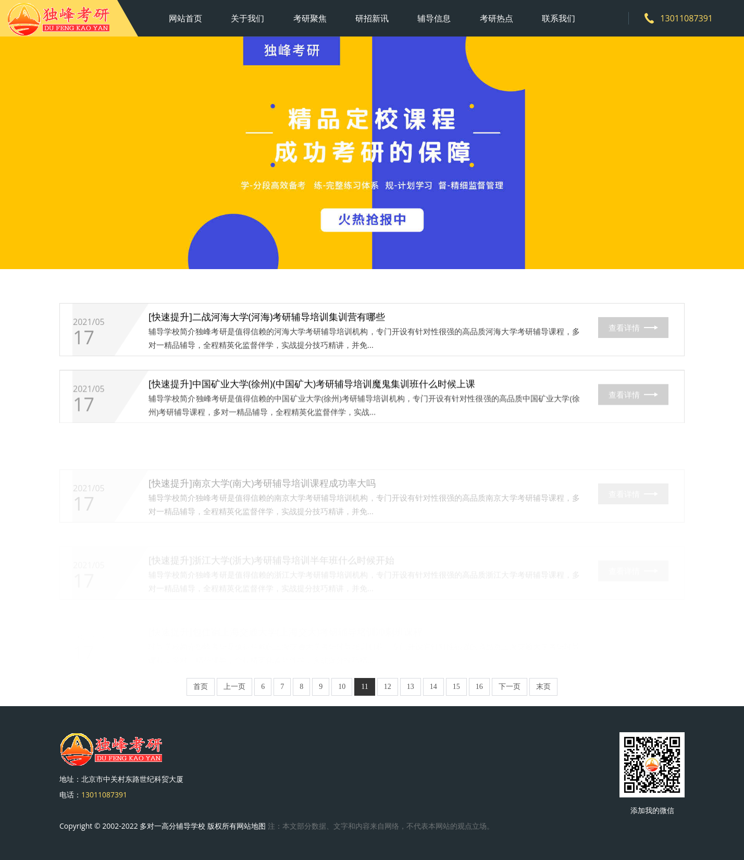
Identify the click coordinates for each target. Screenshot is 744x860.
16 (479, 687)
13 (410, 687)
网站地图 (251, 826)
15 (456, 687)
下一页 (509, 687)
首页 (200, 687)
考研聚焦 (310, 18)
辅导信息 (434, 18)
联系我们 (558, 18)
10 (341, 687)
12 (387, 687)
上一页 (234, 687)
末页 (543, 687)
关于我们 (247, 18)
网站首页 (185, 18)
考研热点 (496, 18)
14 (433, 687)
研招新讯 (372, 18)
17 (83, 339)
